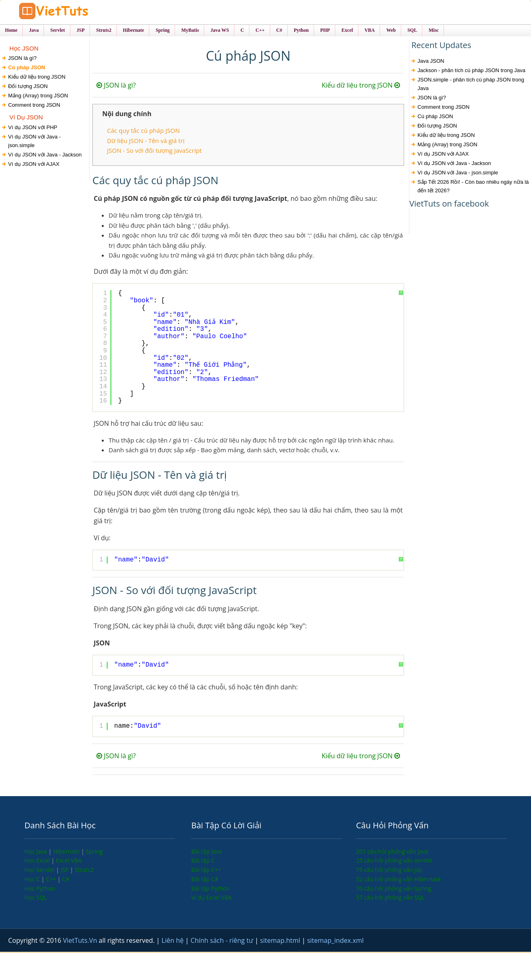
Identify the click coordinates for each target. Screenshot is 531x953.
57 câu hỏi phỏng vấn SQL (390, 898)
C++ (51, 880)
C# (66, 880)
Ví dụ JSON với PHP (32, 128)
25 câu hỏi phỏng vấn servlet (394, 861)
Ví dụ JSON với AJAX (33, 165)
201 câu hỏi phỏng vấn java (392, 852)
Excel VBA (68, 861)
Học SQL (35, 898)
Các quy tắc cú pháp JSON (143, 132)
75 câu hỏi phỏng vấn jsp (389, 871)
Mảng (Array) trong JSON (38, 97)
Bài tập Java (206, 852)
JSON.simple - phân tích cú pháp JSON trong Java (470, 85)
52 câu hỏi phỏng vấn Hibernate (398, 880)
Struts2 (84, 871)
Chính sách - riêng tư (222, 941)
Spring (94, 852)
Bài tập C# (205, 880)
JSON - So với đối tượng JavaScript (154, 151)
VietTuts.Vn (81, 941)
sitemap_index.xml (335, 941)
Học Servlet (40, 871)
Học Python (39, 889)
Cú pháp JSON (26, 69)
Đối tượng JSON (28, 87)
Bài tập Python (210, 889)
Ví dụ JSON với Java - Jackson (45, 155)
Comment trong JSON (34, 106)
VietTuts (69, 12)
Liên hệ (173, 941)
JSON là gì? (22, 59)
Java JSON (430, 62)
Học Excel (37, 861)
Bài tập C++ (206, 871)
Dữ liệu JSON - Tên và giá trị (146, 141)
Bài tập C (203, 861)
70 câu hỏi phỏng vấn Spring (393, 889)
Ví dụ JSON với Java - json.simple (34, 141)
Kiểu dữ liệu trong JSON (37, 78)
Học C (33, 880)
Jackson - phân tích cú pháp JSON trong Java (471, 71)
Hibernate (67, 852)
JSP (65, 871)
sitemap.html (281, 941)
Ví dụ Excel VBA (211, 898)
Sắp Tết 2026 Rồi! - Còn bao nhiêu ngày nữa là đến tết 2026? (473, 187)
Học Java (36, 852)
